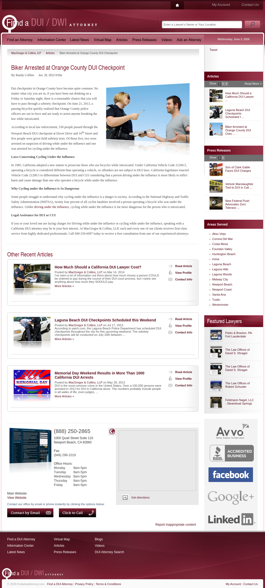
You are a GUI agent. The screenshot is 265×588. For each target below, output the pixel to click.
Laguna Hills (220, 269)
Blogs (99, 539)
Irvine (215, 259)
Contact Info (179, 279)
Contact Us (250, 5)
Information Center (20, 546)
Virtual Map (62, 539)
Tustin (216, 299)
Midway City (220, 279)
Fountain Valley (222, 249)
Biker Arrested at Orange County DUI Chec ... (238, 130)
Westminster (220, 304)
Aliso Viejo (219, 233)
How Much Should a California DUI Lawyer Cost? (98, 267)
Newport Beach (222, 284)
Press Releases (65, 552)
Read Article (179, 266)
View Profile (179, 272)
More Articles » (64, 286)
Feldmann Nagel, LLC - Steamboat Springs (239, 401)
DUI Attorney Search (109, 552)
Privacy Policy (84, 584)
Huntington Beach (223, 254)
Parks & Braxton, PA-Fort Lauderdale (239, 334)
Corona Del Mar (222, 238)
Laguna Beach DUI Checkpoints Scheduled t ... (237, 113)
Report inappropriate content (175, 524)
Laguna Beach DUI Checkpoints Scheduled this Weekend (105, 320)
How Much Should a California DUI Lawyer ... (239, 97)
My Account (221, 5)
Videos (100, 546)
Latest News (16, 552)
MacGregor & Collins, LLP (85, 272)
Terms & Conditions (108, 584)
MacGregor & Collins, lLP (26, 53)
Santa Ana (219, 294)
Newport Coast (222, 289)
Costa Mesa (220, 244)
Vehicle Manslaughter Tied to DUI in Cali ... (239, 185)
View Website (16, 498)
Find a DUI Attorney (21, 539)
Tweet (213, 49)
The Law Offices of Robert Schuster (237, 385)
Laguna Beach (221, 264)
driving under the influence (51, 207)
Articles (50, 53)
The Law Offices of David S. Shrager (237, 351)
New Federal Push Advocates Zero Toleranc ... (237, 204)
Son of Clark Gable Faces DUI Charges (238, 169)
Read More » (253, 83)
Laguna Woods (222, 274)
